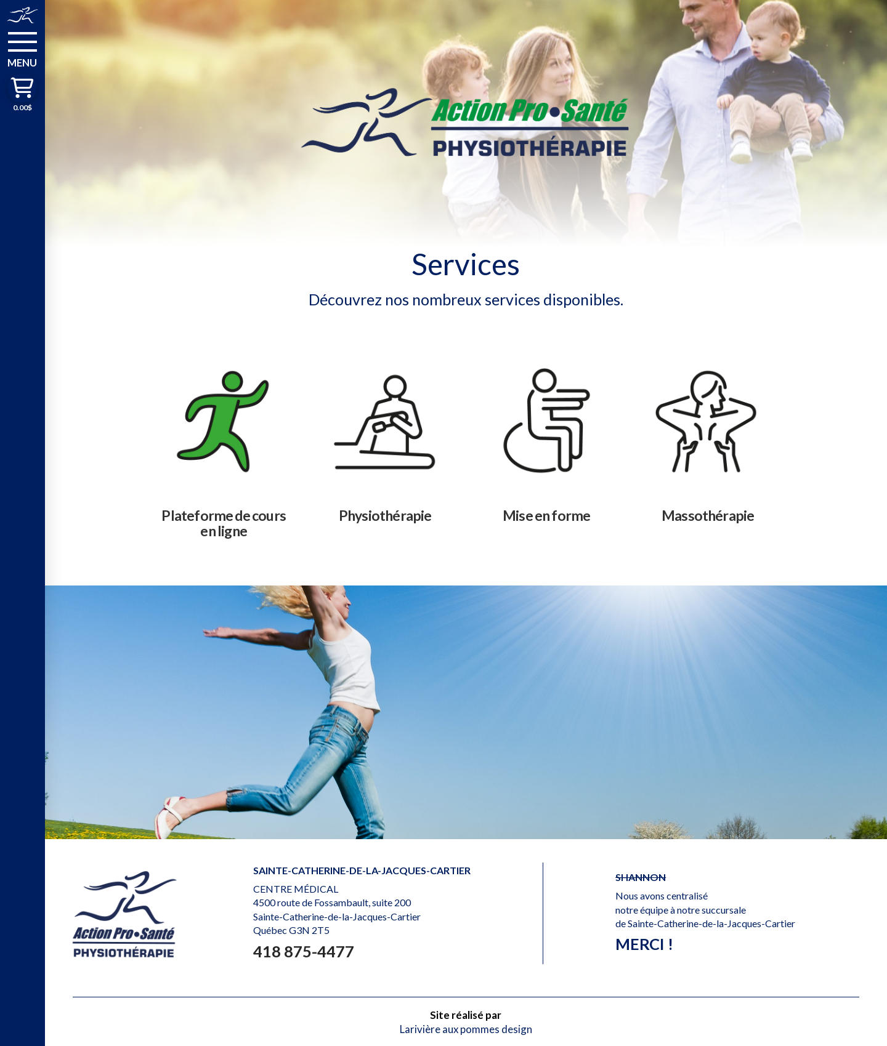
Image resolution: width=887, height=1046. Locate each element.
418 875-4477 (303, 951)
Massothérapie (708, 515)
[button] (22, 48)
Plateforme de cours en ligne (223, 523)
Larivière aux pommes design (466, 1029)
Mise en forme (547, 515)
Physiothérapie (385, 515)
